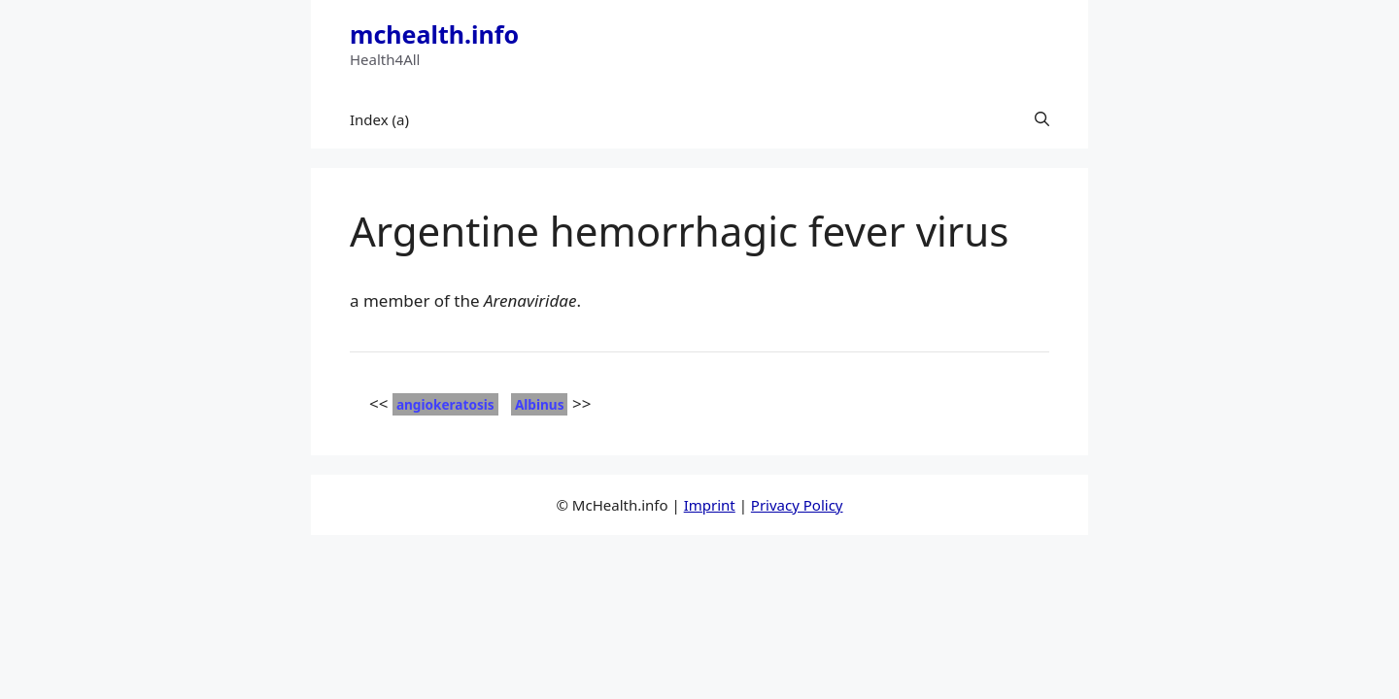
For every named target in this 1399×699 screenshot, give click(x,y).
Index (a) (379, 119)
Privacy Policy (797, 505)
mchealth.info (434, 33)
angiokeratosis (445, 404)
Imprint (709, 505)
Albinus (539, 404)
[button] (1042, 119)
